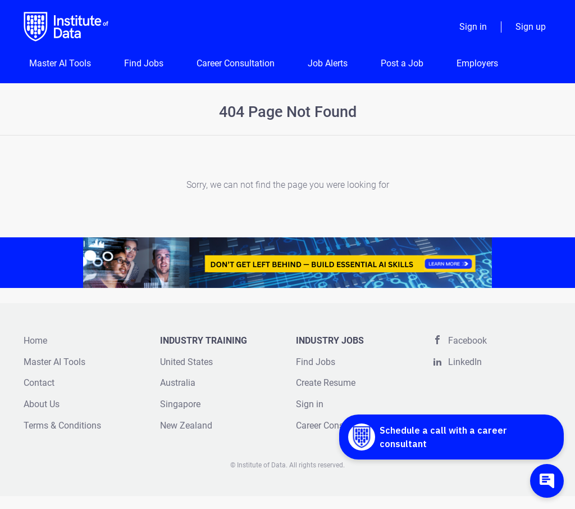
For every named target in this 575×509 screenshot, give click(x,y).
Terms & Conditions (62, 425)
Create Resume (325, 382)
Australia (177, 382)
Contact (39, 382)
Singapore (180, 404)
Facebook (467, 340)
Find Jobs (315, 362)
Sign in (473, 26)
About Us (42, 404)
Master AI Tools (54, 362)
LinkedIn (465, 362)
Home (35, 340)
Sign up (530, 26)
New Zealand (186, 425)
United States (186, 362)
